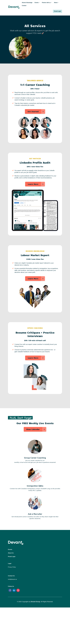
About (55, 2)
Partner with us (46, 2)
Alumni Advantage (27, 2)
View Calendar (36, 429)
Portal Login (57, 11)
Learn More (36, 184)
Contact (24, 5)
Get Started (36, 111)
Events (37, 2)
